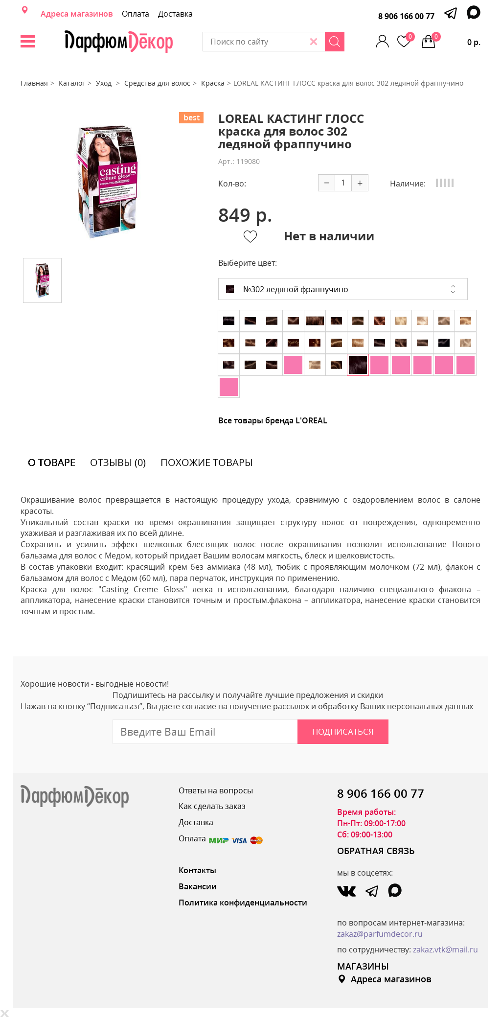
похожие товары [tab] (206, 462)
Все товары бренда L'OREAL (272, 420)
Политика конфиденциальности (243, 902)
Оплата (135, 13)
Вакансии (198, 886)
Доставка (175, 13)
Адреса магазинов (77, 13)
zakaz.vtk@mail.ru (445, 949)
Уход (105, 83)
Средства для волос (157, 83)
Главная (34, 83)
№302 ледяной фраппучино (287, 289)
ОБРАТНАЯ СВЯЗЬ (376, 851)
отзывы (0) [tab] (118, 462)
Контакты (197, 870)
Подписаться (343, 731)
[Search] (334, 41)
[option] (107, 181)
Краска (213, 83)
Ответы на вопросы (216, 790)
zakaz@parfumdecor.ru (380, 933)
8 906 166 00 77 (406, 16)
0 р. (456, 39)
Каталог (72, 83)
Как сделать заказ (212, 806)
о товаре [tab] (51, 462)
